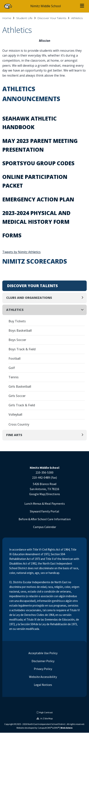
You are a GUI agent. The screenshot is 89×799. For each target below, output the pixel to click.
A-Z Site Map (45, 718)
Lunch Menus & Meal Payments (44, 503)
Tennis (14, 377)
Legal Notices (42, 685)
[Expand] (83, 298)
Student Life (24, 18)
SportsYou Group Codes (38, 163)
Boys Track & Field (22, 349)
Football (15, 358)
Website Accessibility (42, 677)
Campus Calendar (44, 527)
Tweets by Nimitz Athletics (21, 252)
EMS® (56, 727)
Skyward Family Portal (44, 511)
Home (6, 18)
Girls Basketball (20, 386)
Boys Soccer (17, 340)
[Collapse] (83, 310)
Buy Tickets (17, 321)
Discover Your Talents (51, 18)
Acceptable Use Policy (42, 653)
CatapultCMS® (45, 727)
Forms (11, 235)
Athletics (77, 18)
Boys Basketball (20, 330)
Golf (12, 368)
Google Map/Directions (44, 494)
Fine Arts (14, 435)
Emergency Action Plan (38, 199)
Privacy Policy (42, 669)
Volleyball (15, 414)
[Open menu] (82, 6)
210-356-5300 (44, 472)
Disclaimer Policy (42, 661)
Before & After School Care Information (45, 519)
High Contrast (46, 712)
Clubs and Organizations (29, 297)
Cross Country (19, 424)
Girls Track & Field (22, 405)
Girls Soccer (17, 396)
